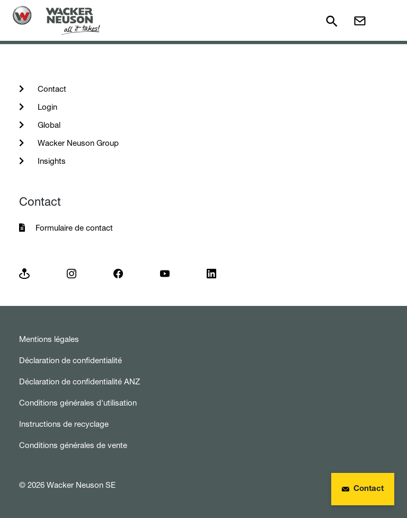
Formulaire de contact (74, 228)
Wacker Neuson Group (77, 143)
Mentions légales (49, 339)
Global (48, 125)
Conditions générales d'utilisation (78, 403)
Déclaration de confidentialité (70, 360)
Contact (51, 89)
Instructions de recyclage (64, 424)
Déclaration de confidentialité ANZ (79, 381)
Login (46, 107)
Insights (51, 161)
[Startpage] (56, 20)
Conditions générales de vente (73, 445)
